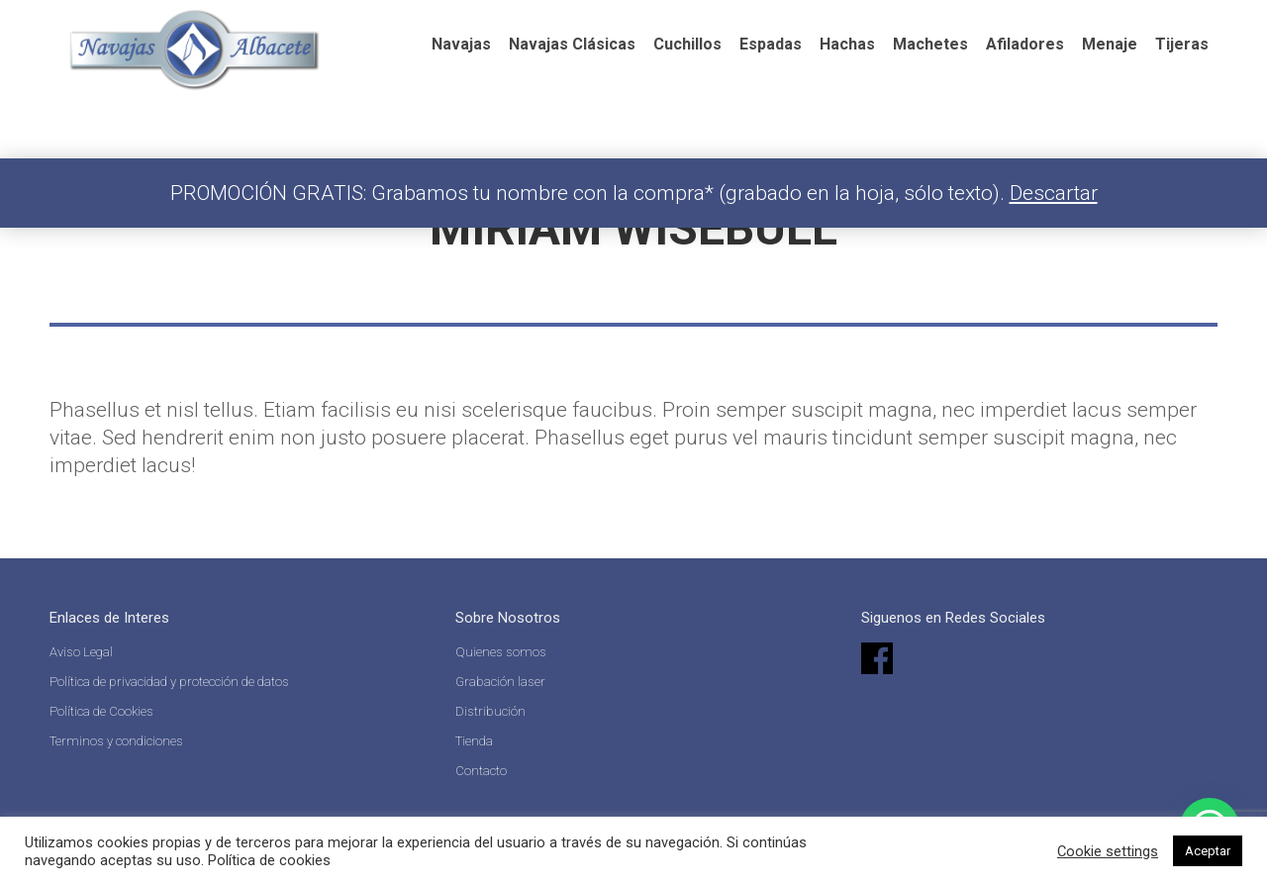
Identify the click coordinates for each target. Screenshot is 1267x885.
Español (650, 24)
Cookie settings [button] (1107, 851)
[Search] (909, 20)
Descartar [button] (1054, 193)
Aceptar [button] (1207, 850)
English (746, 24)
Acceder (1070, 20)
